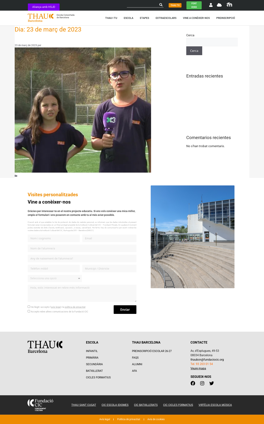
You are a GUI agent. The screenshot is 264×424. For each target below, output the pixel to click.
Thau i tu (112, 18)
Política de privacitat (128, 419)
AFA (134, 371)
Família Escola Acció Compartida (209, 84)
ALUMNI (137, 364)
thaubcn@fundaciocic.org (207, 359)
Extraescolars (167, 18)
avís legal (56, 307)
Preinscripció (226, 18)
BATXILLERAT (94, 371)
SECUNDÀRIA (94, 364)
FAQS (135, 357)
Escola (129, 18)
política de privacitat (75, 307)
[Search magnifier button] (161, 4)
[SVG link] (229, 4)
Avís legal (102, 419)
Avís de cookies (158, 419)
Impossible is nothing (201, 91)
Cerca (190, 35)
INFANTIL (92, 351)
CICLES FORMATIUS (98, 377)
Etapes (145, 18)
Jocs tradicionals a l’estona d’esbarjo (212, 97)
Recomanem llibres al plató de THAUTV (213, 103)
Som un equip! (29, 39)
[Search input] (143, 5)
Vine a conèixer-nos (197, 18)
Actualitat (24, 175)
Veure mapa (198, 368)
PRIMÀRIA (92, 357)
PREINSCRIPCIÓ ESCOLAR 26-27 (152, 351)
